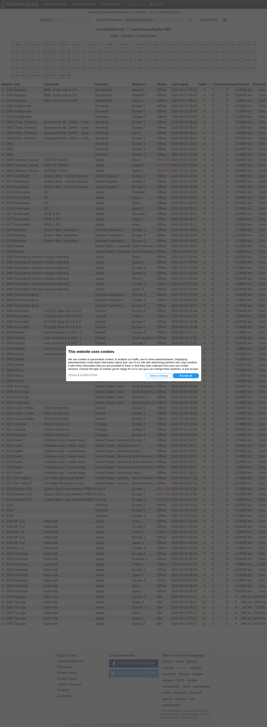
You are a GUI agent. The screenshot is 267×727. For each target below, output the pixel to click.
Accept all (186, 375)
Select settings (159, 375)
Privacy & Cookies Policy (83, 374)
